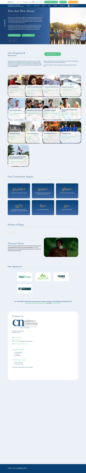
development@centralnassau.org (36, 303)
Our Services (36, 5)
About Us (29, 5)
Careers (55, 5)
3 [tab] (4, 23)
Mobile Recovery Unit (48, 91)
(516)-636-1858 (17, 341)
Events (43, 5)
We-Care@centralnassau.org (37, 2)
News (49, 5)
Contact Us (62, 5)
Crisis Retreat (12, 136)
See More (11, 93)
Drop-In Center (47, 136)
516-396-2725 (55, 303)
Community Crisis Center (67, 90)
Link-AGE (29, 136)
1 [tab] (4, 20)
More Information (52, 54)
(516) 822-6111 (29, 2)
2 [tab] (4, 22)
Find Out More (14, 35)
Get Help (28, 35)
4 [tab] (4, 25)
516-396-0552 (17, 339)
